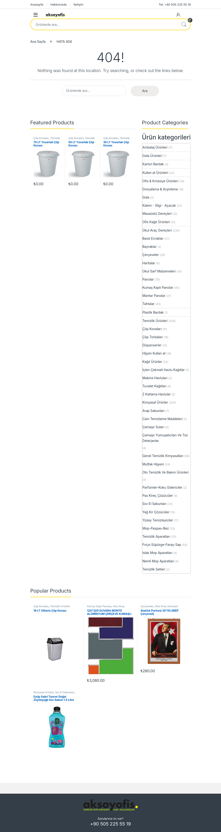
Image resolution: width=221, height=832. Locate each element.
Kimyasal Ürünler (155, 402)
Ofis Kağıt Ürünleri (156, 222)
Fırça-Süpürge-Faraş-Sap (161, 545)
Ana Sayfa (38, 41)
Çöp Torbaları (152, 337)
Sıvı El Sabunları (154, 504)
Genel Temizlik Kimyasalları (162, 456)
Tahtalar (148, 304)
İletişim (78, 4)
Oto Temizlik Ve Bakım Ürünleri (165, 472)
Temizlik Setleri (153, 569)
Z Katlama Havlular (156, 394)
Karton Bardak (153, 164)
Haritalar (148, 263)
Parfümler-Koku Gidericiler (162, 487)
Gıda (145, 197)
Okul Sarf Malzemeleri (159, 271)
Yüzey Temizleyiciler (157, 520)
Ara (183, 24)
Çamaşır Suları (153, 427)
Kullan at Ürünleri (155, 173)
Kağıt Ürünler (152, 362)
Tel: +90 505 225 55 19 (175, 4)
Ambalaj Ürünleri (154, 147)
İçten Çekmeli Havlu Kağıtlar (163, 370)
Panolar (148, 279)
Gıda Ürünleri (152, 156)
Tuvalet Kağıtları (154, 386)
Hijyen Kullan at (153, 353)
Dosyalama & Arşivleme (160, 189)
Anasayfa (36, 4)
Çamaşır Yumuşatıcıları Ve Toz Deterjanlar (165, 438)
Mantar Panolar (153, 296)
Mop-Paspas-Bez (155, 528)
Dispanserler (151, 345)
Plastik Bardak (153, 312)
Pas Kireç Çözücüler (157, 495)
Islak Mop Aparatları (157, 553)
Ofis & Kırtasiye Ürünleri (160, 181)
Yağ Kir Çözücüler (155, 512)
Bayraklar (149, 247)
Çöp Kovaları (41, 138)
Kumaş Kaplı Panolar (157, 287)
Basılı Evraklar (152, 238)
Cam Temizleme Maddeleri (162, 419)
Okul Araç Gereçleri (157, 230)
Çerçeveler (150, 255)
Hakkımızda (58, 4)
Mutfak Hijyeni (153, 464)
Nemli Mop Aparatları (158, 561)
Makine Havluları (154, 378)
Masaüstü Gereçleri (157, 213)
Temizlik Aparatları (156, 536)
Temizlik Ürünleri (154, 321)
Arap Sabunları (153, 411)
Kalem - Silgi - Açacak (159, 205)
